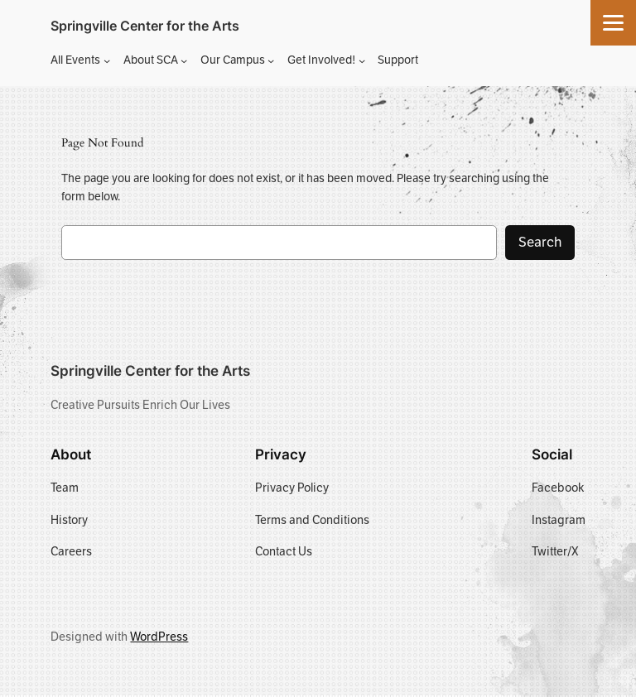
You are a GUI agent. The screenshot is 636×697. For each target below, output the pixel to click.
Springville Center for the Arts (145, 25)
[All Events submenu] (107, 60)
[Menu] (613, 23)
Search (539, 242)
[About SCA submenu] (184, 60)
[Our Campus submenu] (270, 60)
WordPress (159, 636)
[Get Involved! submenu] (362, 60)
